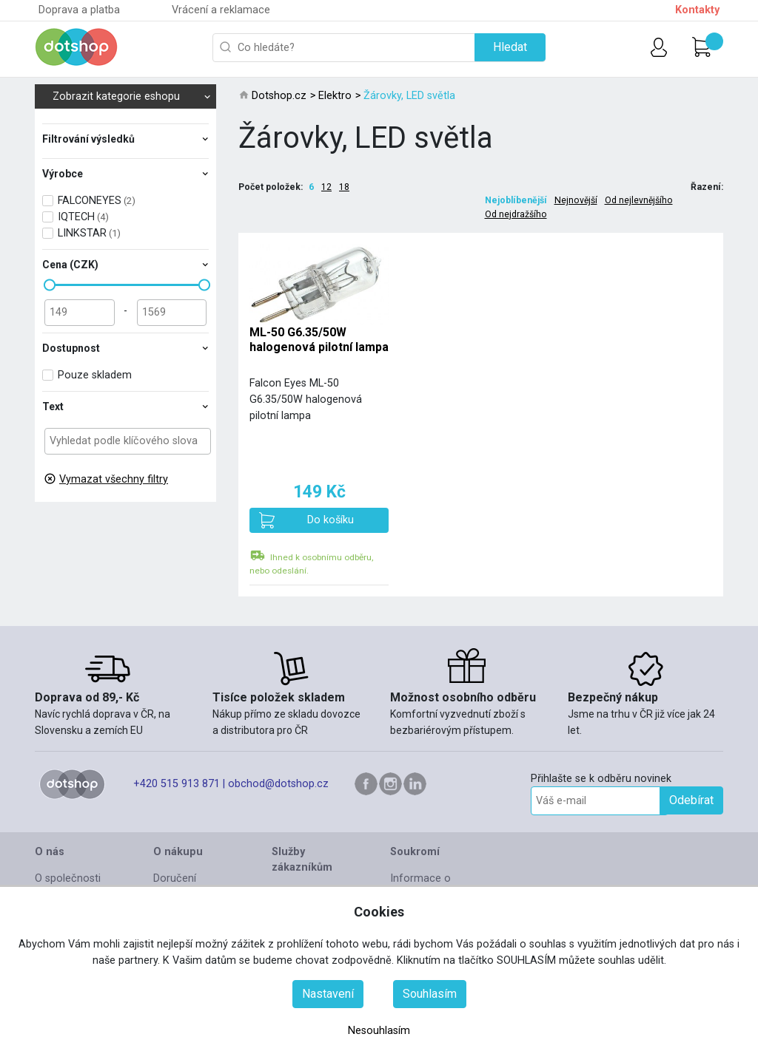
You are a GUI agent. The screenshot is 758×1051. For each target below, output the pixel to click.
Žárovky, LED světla (409, 95)
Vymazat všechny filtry (113, 479)
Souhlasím (430, 994)
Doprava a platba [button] (79, 10)
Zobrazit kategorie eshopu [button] (132, 96)
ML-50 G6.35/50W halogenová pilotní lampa (319, 339)
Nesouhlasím (379, 1030)
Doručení (174, 878)
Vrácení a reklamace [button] (221, 10)
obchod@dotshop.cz (278, 784)
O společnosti (68, 878)
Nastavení (328, 994)
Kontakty (697, 10)
